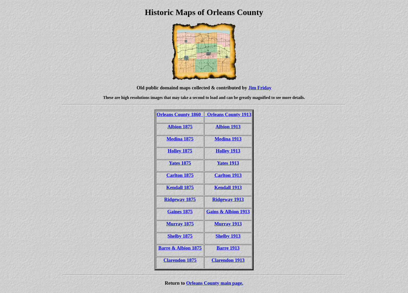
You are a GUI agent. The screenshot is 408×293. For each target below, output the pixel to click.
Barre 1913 (227, 248)
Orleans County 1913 (228, 114)
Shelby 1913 (227, 236)
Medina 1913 (228, 139)
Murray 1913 (228, 224)
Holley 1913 (228, 151)
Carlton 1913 (227, 175)
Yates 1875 (180, 163)
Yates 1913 (228, 163)
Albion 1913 (227, 126)
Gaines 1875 (180, 211)
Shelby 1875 (180, 236)
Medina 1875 (180, 139)
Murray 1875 (180, 224)
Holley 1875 (180, 151)
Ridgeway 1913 (228, 199)
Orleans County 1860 (180, 114)
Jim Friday (259, 87)
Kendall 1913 (228, 187)
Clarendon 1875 (179, 260)
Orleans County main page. (214, 283)
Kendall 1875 (180, 187)
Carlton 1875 (179, 175)
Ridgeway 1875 (180, 199)
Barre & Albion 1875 (179, 248)
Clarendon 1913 (228, 260)
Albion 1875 (180, 126)
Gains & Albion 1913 (228, 211)
